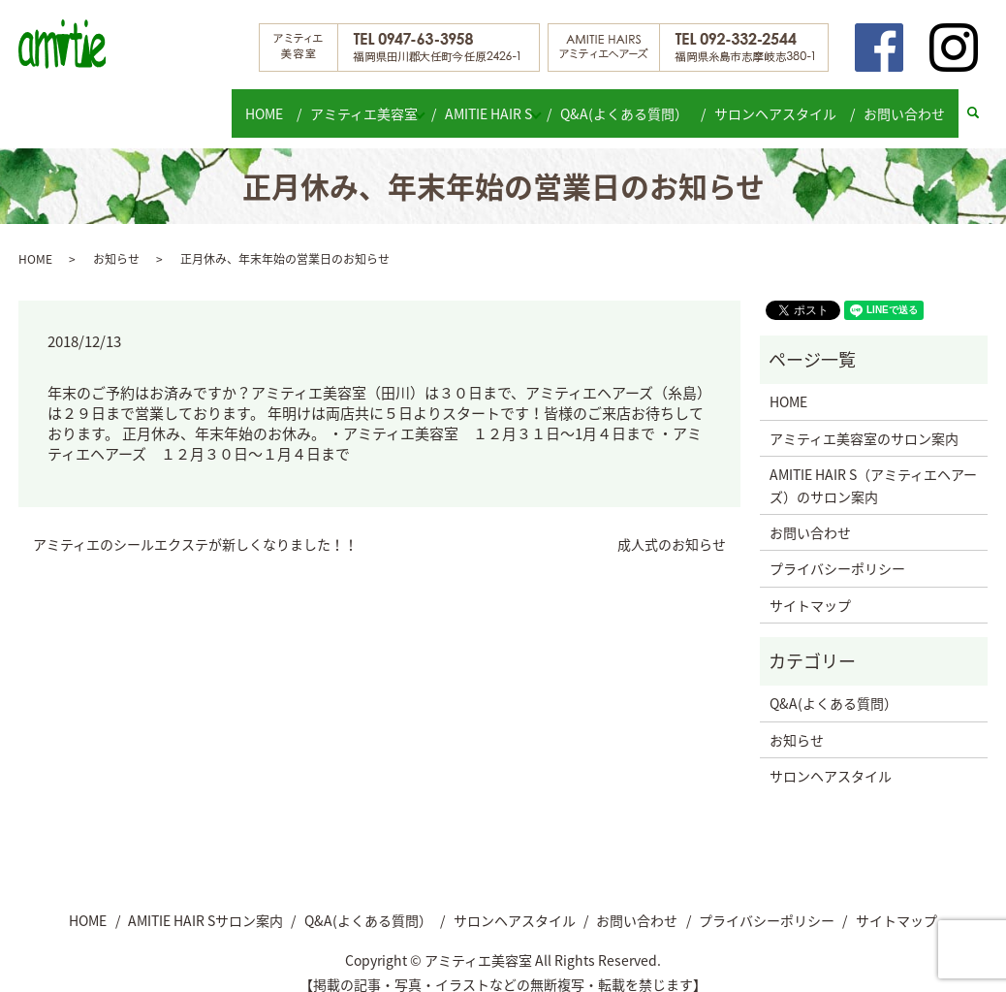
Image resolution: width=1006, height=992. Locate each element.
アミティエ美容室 (356, 102)
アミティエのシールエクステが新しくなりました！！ (195, 526)
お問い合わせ (907, 102)
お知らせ (116, 239)
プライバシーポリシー (837, 550)
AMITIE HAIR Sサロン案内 (205, 902)
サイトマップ (810, 585)
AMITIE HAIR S (491, 102)
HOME (261, 102)
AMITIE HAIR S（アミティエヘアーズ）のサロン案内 (873, 466)
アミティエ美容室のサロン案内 (864, 420)
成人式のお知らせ (671, 526)
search (982, 103)
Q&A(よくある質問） (637, 102)
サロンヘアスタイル (783, 102)
